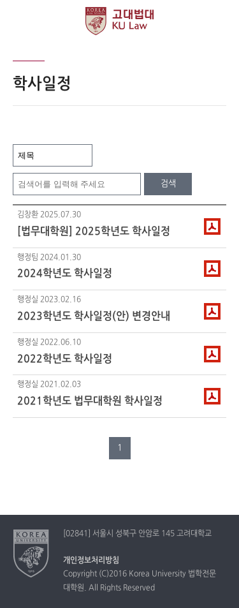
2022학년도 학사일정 (64, 359)
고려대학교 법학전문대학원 (119, 21)
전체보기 (21, 21)
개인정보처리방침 (91, 560)
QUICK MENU (218, 21)
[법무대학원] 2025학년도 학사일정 (93, 231)
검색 (168, 183)
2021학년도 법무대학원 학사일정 (90, 401)
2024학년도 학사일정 (64, 273)
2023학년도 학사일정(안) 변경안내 (93, 316)
